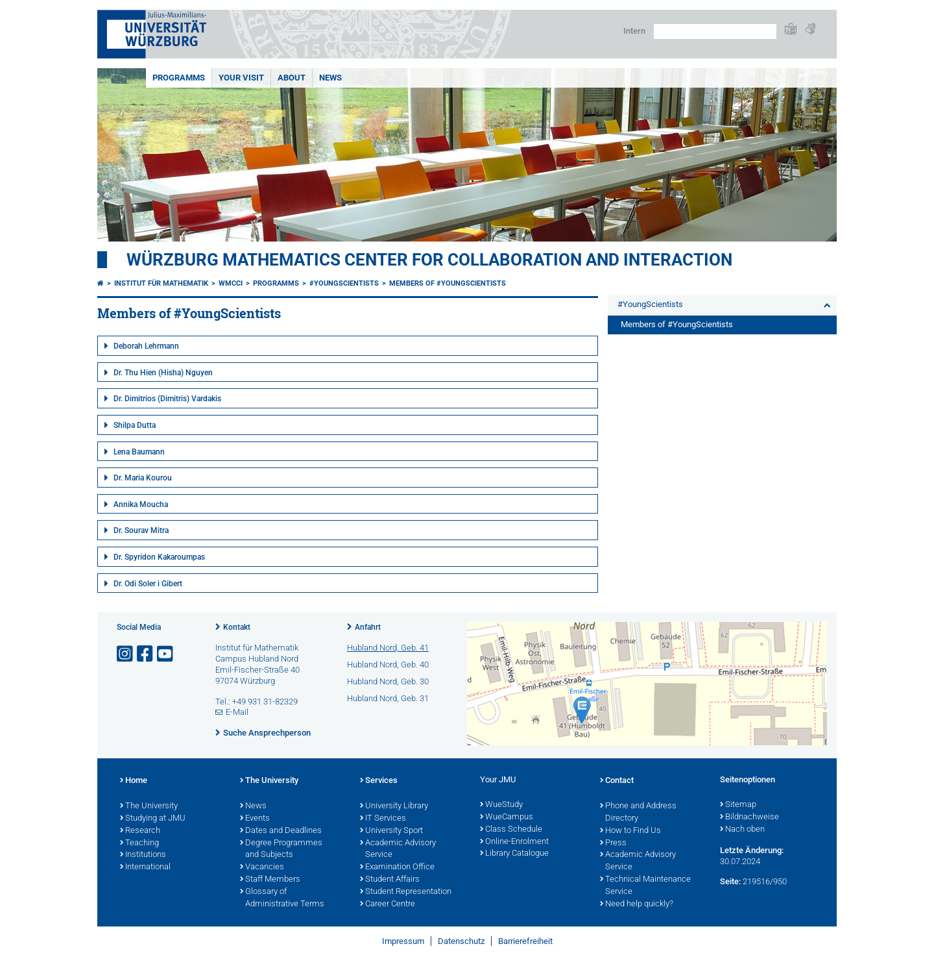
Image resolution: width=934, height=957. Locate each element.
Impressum (403, 941)
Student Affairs (390, 880)
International (145, 867)
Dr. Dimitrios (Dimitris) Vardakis (167, 398)
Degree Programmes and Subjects (281, 850)
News (330, 77)
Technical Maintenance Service (645, 886)
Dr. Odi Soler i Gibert (148, 583)
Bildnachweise (749, 817)
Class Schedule (511, 830)
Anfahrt (368, 627)
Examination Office (397, 867)
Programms (178, 77)
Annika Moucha (141, 504)
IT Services (383, 819)
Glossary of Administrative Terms (282, 898)
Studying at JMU (153, 819)
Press (613, 843)
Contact (617, 781)
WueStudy (501, 805)
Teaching (139, 843)
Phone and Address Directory (638, 813)
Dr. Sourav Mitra (141, 530)
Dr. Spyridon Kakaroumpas (159, 557)
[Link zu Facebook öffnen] (146, 654)
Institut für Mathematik (161, 283)
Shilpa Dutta (135, 425)
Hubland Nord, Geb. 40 (388, 664)
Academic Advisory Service (398, 850)
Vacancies (262, 867)
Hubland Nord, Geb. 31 (388, 698)
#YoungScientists (344, 283)
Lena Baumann (139, 451)
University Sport (391, 831)
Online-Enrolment (514, 842)
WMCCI (231, 283)
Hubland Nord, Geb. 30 (388, 681)
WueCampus (506, 817)
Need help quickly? (636, 904)
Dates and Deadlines (281, 831)
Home (133, 781)
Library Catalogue (514, 854)
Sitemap (738, 805)
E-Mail (237, 712)
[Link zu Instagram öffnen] (126, 654)
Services (379, 781)
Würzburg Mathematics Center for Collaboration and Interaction (429, 259)
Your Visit (241, 77)
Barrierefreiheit (525, 941)
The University (149, 806)
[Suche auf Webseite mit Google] (715, 31)
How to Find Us (630, 831)
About (291, 77)
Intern (634, 31)
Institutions (143, 855)
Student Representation (405, 892)
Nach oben (742, 830)
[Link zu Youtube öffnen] (166, 654)
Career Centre (387, 904)
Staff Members (270, 880)
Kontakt (236, 627)
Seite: (730, 881)
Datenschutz (461, 941)
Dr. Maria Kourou (143, 477)
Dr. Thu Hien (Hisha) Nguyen (163, 372)
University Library (394, 806)
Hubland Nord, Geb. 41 (388, 647)
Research (140, 831)
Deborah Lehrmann (146, 346)
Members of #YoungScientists (447, 283)
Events (255, 819)
